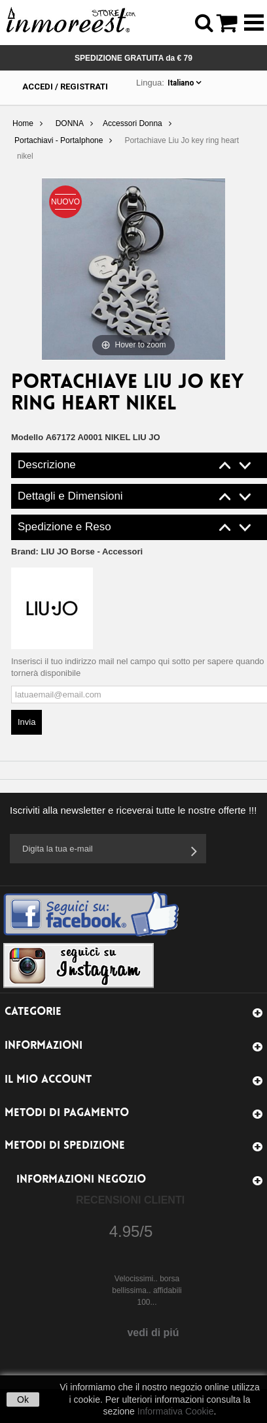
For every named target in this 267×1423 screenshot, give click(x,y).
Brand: (77, 551)
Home (22, 123)
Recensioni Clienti (130, 1200)
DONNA (70, 123)
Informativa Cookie (175, 1411)
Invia (26, 722)
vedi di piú (153, 1332)
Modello (27, 437)
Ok (23, 1399)
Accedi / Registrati (65, 86)
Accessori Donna (132, 123)
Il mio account (48, 1079)
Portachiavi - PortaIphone (58, 140)
